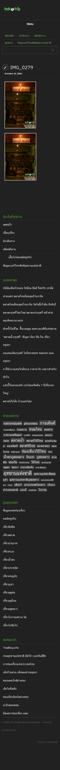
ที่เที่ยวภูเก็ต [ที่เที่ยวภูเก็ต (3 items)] (15, 452)
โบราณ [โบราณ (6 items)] (42, 489)
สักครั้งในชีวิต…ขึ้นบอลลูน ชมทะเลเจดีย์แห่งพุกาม (29, 328)
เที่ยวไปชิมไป (10, 625)
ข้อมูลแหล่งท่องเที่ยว (14, 510)
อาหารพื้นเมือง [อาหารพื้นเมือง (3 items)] (41, 468)
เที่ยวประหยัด (10, 567)
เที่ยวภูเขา (8, 584)
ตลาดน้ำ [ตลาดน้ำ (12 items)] (17, 440)
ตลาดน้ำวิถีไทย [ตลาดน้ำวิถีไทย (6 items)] (34, 440)
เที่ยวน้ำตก (9, 559)
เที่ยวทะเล (8, 551)
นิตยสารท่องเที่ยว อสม (15, 713)
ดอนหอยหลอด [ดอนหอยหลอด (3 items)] (37, 435)
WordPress (10, 730)
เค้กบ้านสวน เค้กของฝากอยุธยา (20, 672)
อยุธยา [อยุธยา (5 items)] (7, 467)
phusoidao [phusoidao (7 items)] (31, 423)
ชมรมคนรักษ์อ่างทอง (14, 680)
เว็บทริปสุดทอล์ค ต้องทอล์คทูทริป (25, 722)
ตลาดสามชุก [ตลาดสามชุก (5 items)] (43, 446)
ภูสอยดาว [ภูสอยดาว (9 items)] (43, 457)
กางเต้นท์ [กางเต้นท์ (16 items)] (47, 422)
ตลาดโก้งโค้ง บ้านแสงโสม (17, 401)
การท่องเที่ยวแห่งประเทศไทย (19, 664)
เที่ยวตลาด (9, 535)
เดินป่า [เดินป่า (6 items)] (18, 484)
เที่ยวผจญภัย (10, 576)
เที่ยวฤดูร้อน (9, 600)
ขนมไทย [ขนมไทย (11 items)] (35, 429)
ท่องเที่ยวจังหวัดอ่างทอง (15, 697)
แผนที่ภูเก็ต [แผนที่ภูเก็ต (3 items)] (32, 490)
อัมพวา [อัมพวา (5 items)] (15, 467)
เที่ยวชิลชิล (9, 526)
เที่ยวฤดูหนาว (10, 609)
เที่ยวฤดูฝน (9, 592)
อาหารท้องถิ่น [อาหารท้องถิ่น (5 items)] (27, 467)
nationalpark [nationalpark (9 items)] (13, 423)
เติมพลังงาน (40, 35)
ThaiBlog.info (11, 647)
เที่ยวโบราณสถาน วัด (14, 617)
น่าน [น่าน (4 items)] (50, 452)
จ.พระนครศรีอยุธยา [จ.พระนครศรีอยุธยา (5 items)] (13, 435)
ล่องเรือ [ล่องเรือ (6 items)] (13, 462)
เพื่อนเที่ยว (9, 35)
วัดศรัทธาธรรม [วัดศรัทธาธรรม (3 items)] (24, 462)
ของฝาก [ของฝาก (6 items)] (48, 429)
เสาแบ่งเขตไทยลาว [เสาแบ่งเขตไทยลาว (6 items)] (34, 484)
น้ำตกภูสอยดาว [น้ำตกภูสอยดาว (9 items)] (14, 457)
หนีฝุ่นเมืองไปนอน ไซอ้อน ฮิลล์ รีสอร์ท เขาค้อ (28, 288)
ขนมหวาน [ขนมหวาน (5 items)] (22, 429)
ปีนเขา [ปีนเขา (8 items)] (30, 457)
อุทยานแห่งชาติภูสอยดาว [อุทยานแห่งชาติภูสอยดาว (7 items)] (24, 479)
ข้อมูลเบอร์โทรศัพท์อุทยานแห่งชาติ (34, 42)
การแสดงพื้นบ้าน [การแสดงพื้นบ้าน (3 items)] (9, 430)
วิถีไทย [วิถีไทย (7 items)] (35, 462)
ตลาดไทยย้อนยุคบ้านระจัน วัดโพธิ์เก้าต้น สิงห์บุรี (29, 304)
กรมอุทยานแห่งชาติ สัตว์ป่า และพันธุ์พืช (24, 656)
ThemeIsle (52, 742)
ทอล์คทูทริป (9, 518)
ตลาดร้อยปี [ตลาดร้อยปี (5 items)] (12, 446)
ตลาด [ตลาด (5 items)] (6, 440)
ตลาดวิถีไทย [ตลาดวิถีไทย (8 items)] (27, 446)
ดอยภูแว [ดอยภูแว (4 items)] (48, 435)
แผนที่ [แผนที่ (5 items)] (23, 489)
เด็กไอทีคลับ (10, 688)
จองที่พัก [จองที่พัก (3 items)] (27, 435)
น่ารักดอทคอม (11, 705)
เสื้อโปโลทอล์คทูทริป (20, 257)
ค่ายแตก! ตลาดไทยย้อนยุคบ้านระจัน (23, 296)
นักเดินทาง (24, 35)
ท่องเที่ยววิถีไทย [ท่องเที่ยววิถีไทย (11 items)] (34, 451)
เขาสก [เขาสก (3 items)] (10, 485)
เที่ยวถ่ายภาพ (10, 543)
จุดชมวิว (9, 42)
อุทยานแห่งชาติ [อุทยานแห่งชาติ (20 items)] (18, 473)
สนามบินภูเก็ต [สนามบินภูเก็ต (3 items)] (46, 462)
